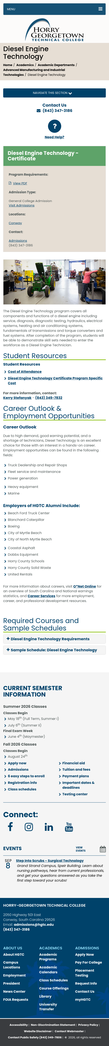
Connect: (20, 814)
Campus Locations (11, 965)
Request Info (86, 983)
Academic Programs (48, 957)
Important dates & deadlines (78, 785)
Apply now (17, 763)
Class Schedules (53, 980)
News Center (14, 991)
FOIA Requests (15, 999)
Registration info (22, 782)
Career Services (41, 596)
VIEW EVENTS (81, 849)
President (11, 983)
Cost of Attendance (25, 371)
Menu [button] (11, 9)
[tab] (54, 639)
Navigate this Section (54, 93)
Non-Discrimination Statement (53, 1025)
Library (45, 996)
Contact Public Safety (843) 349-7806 (35, 1037)
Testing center (75, 794)
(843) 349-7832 (48, 397)
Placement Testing (84, 973)
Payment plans (75, 776)
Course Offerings (54, 988)
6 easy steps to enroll (26, 776)
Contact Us (84, 991)
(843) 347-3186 (58, 110)
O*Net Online (84, 586)
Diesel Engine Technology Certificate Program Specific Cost (55, 381)
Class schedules (22, 789)
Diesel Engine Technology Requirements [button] (48, 639)
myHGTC (83, 999)
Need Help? (54, 130)
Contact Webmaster (69, 1031)
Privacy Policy (88, 1025)
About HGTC (13, 954)
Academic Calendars (48, 970)
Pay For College (88, 962)
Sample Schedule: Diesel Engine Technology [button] (52, 650)
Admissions (18, 240)
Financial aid (73, 763)
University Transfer (48, 1007)
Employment (14, 975)
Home (7, 65)
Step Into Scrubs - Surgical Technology (50, 860)
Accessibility (19, 1025)
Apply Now (84, 954)
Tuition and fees (76, 769)
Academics (25, 65)
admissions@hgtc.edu (34, 924)
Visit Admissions (22, 205)
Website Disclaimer (38, 1031)
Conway (15, 223)
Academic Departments (56, 65)
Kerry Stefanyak (17, 397)
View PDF (20, 183)
